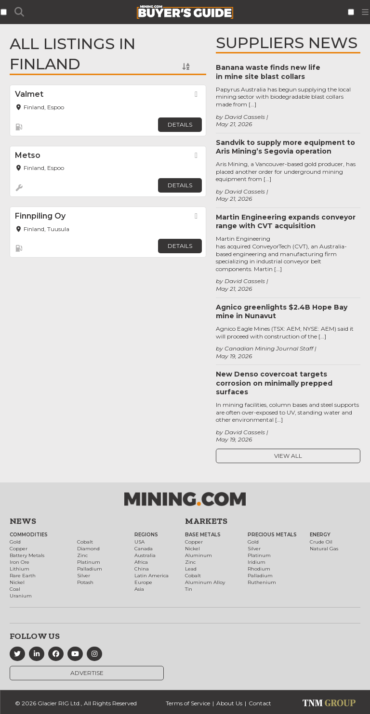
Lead (191, 569)
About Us (229, 703)
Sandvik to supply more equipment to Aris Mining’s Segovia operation (285, 147)
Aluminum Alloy (205, 582)
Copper (18, 548)
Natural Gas (324, 548)
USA (139, 542)
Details (180, 124)
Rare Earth (23, 575)
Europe (143, 582)
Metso (27, 155)
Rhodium (259, 569)
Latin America (151, 575)
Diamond (88, 548)
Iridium (256, 562)
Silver (83, 575)
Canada (143, 548)
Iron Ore (19, 562)
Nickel (17, 582)
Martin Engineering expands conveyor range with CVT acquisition (286, 221)
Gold (15, 542)
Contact (260, 703)
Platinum (88, 562)
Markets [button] (206, 521)
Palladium (89, 569)
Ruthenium (262, 582)
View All (288, 455)
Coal (15, 589)
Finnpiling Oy (40, 216)
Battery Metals (27, 555)
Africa (141, 562)
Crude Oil (321, 542)
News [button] (23, 521)
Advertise (87, 672)
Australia (145, 555)
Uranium (21, 596)
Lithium (19, 569)
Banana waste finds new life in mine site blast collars (268, 71)
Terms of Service (188, 703)
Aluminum (198, 555)
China (141, 569)
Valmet (29, 94)
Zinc (82, 555)
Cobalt (85, 542)
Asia (139, 589)
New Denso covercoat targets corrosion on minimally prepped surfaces (274, 383)
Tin (188, 589)
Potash (85, 582)
